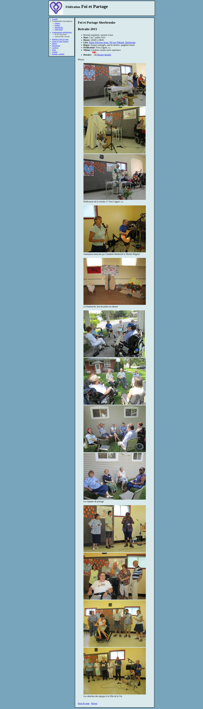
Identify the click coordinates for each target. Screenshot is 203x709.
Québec (57, 25)
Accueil (55, 19)
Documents (56, 46)
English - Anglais (58, 54)
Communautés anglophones (62, 32)
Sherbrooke (59, 27)
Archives (55, 48)
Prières (54, 44)
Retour (94, 703)
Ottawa (57, 23)
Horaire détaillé (101, 55)
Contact (55, 52)
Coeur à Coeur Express (60, 41)
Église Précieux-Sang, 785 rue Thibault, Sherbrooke (112, 42)
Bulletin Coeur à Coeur (60, 39)
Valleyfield (59, 30)
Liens (54, 50)
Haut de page (84, 703)
